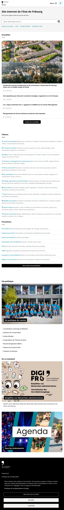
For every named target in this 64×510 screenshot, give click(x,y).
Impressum (5, 473)
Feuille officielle (25, 26)
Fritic (16, 26)
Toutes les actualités (32, 122)
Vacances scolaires (7, 26)
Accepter (31, 506)
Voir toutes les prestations (41, 266)
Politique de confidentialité (10, 477)
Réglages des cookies (31, 494)
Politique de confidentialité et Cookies (16, 488)
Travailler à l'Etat (37, 26)
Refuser (31, 500)
